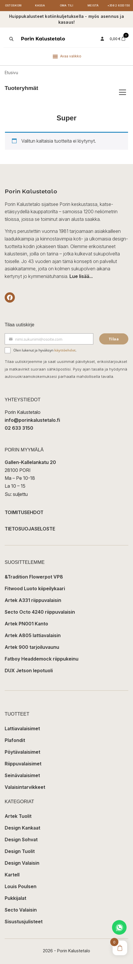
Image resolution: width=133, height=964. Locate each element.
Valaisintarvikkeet (25, 787)
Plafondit (15, 740)
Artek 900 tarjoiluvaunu (32, 647)
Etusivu (11, 72)
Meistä (93, 5)
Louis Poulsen (20, 886)
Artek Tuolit (18, 816)
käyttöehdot (65, 350)
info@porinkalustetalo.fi (32, 420)
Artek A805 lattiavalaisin (33, 635)
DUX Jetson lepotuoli (29, 670)
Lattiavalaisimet (22, 728)
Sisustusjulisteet (24, 921)
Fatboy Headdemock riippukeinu (41, 659)
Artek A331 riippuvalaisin (33, 600)
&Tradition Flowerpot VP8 (34, 577)
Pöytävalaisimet (22, 752)
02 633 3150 (19, 428)
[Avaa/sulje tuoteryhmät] (122, 92)
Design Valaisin (22, 863)
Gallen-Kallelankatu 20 (30, 462)
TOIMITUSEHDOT (24, 512)
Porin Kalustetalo (43, 39)
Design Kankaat (22, 828)
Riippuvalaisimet (23, 764)
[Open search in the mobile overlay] (11, 39)
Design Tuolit (20, 851)
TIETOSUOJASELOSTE (30, 529)
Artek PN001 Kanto (26, 624)
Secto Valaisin (21, 910)
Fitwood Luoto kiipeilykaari (35, 588)
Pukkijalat (15, 898)
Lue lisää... (81, 276)
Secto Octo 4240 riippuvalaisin (40, 612)
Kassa (40, 5)
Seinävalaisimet (22, 775)
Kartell (12, 875)
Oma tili (67, 5)
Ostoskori (13, 5)
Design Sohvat (21, 839)
